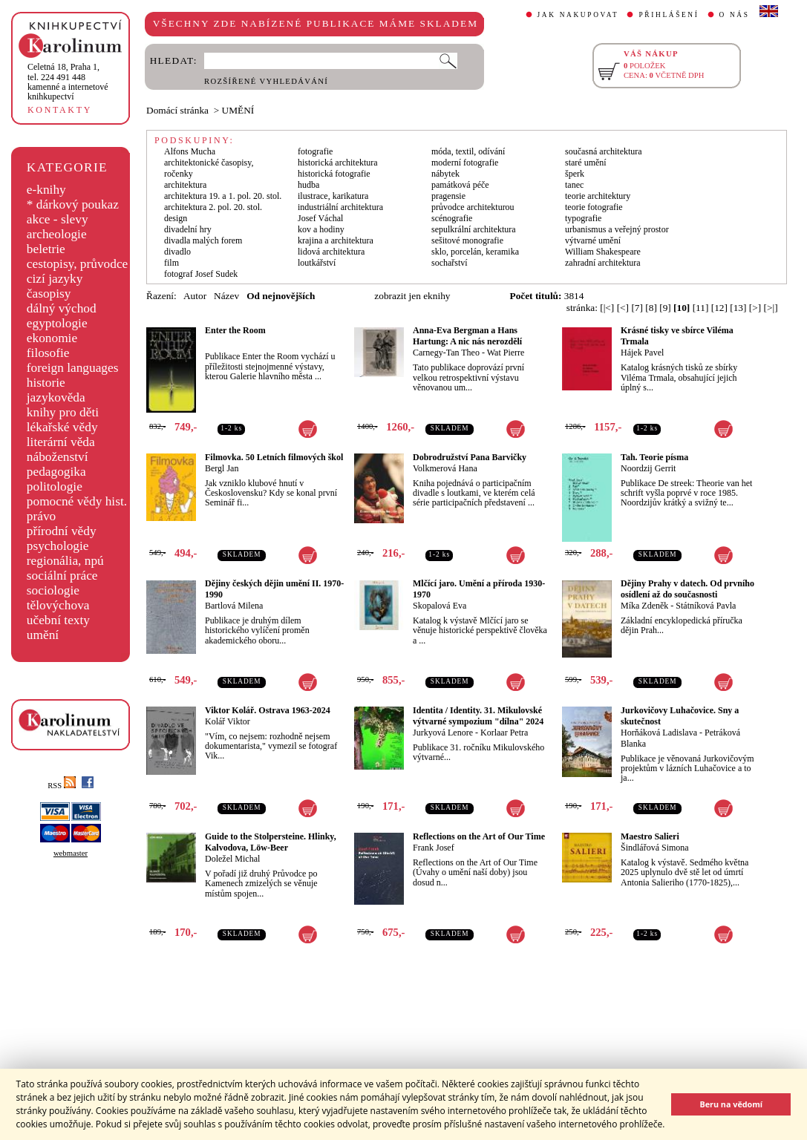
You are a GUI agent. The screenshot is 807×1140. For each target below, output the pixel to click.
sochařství (449, 263)
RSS (62, 786)
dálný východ (62, 308)
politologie (54, 486)
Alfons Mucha (189, 151)
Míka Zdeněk (644, 605)
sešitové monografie (467, 240)
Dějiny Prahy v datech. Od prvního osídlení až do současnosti (687, 589)
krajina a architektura (335, 240)
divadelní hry (188, 229)
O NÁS (734, 15)
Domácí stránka (177, 110)
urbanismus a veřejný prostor (617, 229)
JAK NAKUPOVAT (578, 15)
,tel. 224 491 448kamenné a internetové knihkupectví (67, 82)
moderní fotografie (464, 162)
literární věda (61, 442)
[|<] (607, 307)
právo (41, 516)
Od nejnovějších (280, 295)
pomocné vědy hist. (77, 501)
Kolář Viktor (227, 721)
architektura (185, 185)
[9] (665, 307)
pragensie (448, 196)
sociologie (53, 590)
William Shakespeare (603, 251)
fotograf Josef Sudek (201, 274)
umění (43, 635)
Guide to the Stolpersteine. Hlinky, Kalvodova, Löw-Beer (270, 842)
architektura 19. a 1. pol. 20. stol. (222, 196)
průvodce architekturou (472, 207)
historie (46, 383)
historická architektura (338, 162)
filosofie (48, 353)
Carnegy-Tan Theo (446, 352)
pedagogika (56, 472)
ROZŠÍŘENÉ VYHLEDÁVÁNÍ (266, 81)
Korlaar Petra (504, 732)
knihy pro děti (63, 412)
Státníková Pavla (706, 605)
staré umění (586, 162)
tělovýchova (58, 605)
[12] (719, 307)
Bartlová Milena (234, 605)
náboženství (57, 457)
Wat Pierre (506, 352)
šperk (574, 173)
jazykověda (56, 397)
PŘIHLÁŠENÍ (668, 15)
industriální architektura (340, 207)
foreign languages (73, 368)
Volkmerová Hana (445, 468)
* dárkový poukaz (73, 204)
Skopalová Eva (439, 605)
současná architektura (603, 151)
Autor (194, 295)
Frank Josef (433, 847)
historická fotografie (334, 173)
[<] (623, 307)
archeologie (57, 234)
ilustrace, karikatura (333, 196)
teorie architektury (597, 196)
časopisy (49, 293)
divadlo (177, 251)
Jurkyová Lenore (443, 732)
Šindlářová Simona (655, 847)
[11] (701, 307)
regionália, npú (65, 561)
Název (226, 295)
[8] (651, 307)
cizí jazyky (55, 279)
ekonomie (52, 338)
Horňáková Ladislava (659, 732)
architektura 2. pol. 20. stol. (213, 207)
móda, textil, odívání (468, 151)
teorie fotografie (594, 207)
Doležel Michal (232, 859)
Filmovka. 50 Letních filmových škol (274, 457)
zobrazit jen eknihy (412, 295)
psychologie (58, 546)
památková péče (460, 185)
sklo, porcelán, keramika (475, 251)
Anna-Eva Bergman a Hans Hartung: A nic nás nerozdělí (467, 336)
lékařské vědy (62, 427)
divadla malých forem (203, 240)
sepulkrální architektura (473, 229)
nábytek (445, 173)
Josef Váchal (320, 218)
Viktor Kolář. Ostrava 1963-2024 (267, 710)
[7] (637, 307)
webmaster (70, 853)
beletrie (46, 249)
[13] (738, 307)
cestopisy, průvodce (77, 264)
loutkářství (317, 263)
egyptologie (57, 323)
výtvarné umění (593, 240)
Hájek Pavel (642, 352)
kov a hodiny (321, 229)
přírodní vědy (62, 531)
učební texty (58, 620)
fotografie (315, 151)
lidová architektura (331, 251)
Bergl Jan (221, 468)
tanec (574, 185)
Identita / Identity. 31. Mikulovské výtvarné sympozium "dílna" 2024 (478, 716)
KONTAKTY (59, 110)
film (171, 263)
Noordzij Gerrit (648, 468)
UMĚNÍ (238, 110)
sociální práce (62, 576)
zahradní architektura (603, 263)
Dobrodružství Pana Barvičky (469, 457)
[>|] (771, 307)
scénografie (451, 218)
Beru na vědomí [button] (730, 1104)
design (175, 218)
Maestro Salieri (650, 836)
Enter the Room (235, 330)
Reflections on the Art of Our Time (479, 836)
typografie (583, 218)
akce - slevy (57, 219)
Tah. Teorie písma (654, 457)
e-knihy (46, 190)
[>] (755, 307)
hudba (308, 185)
